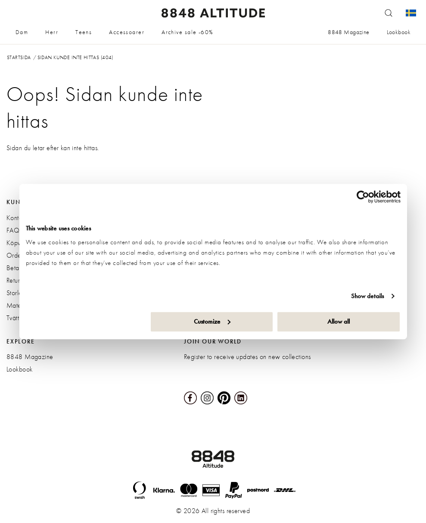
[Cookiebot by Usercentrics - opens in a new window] (363, 196)
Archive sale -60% (187, 32)
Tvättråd (17, 317)
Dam (22, 32)
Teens (83, 32)
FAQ (12, 230)
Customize (212, 321)
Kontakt (16, 217)
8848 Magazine (348, 32)
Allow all (338, 321)
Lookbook (398, 32)
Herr (51, 32)
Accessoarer (126, 32)
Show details (367, 296)
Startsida (19, 57)
